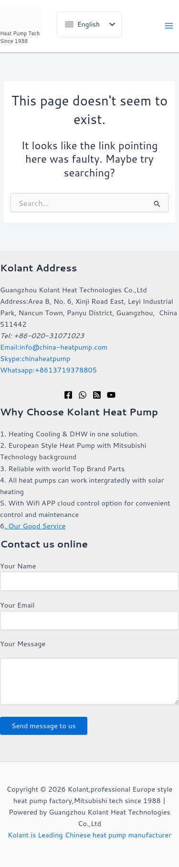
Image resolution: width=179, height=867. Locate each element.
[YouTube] (111, 395)
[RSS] (97, 395)
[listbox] (89, 24)
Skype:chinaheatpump (35, 358)
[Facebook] (68, 395)
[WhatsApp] (82, 395)
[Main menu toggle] (169, 26)
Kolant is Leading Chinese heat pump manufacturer (89, 835)
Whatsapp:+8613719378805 (48, 370)
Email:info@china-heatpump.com (53, 347)
